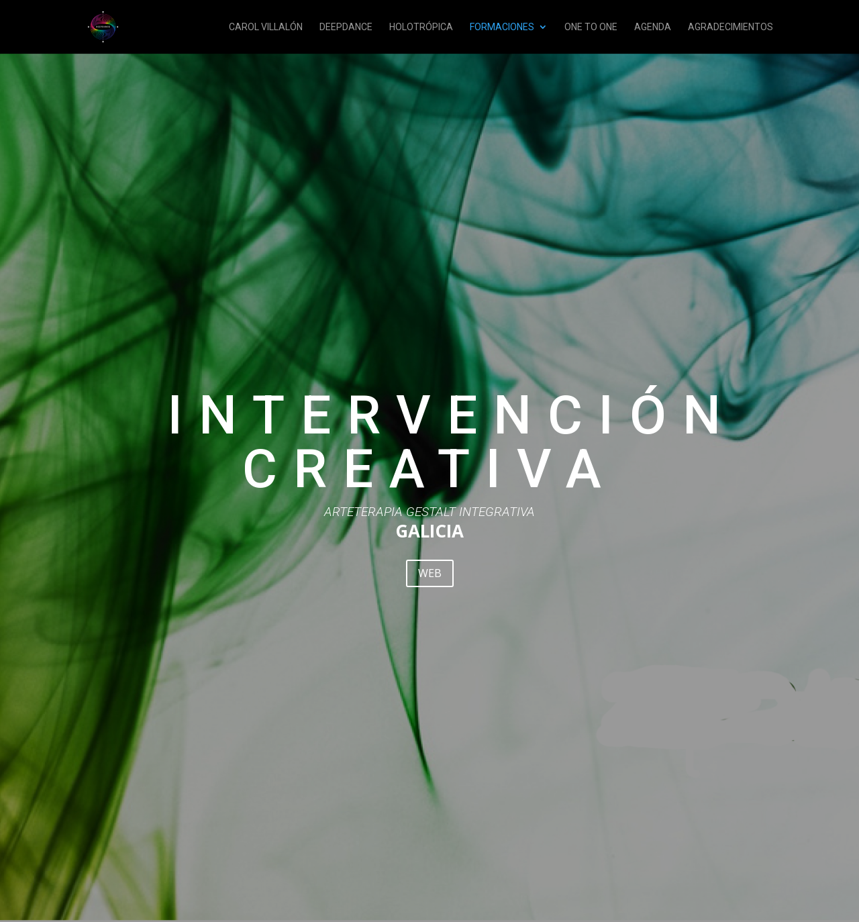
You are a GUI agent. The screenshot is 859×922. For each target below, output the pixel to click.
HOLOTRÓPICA (421, 27)
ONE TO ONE (590, 27)
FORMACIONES (502, 27)
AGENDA (652, 27)
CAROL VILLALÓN (266, 27)
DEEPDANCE (345, 27)
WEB (430, 573)
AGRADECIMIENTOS (730, 27)
